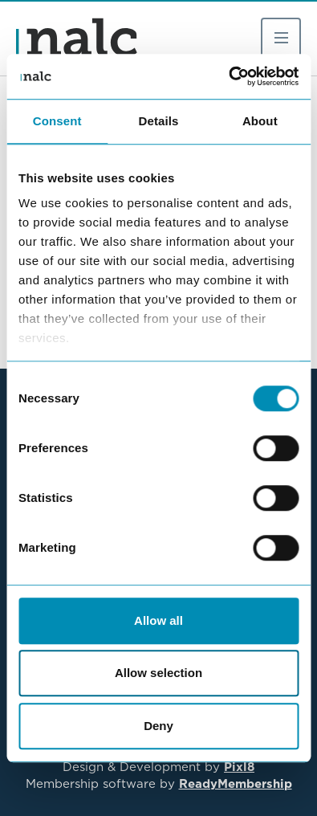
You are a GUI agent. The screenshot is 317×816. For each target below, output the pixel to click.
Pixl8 (239, 767)
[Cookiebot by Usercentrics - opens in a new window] (228, 76)
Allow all (158, 620)
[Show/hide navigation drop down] (281, 38)
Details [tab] (159, 121)
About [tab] (260, 121)
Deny (158, 725)
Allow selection (158, 672)
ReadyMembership (235, 784)
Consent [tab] (57, 121)
